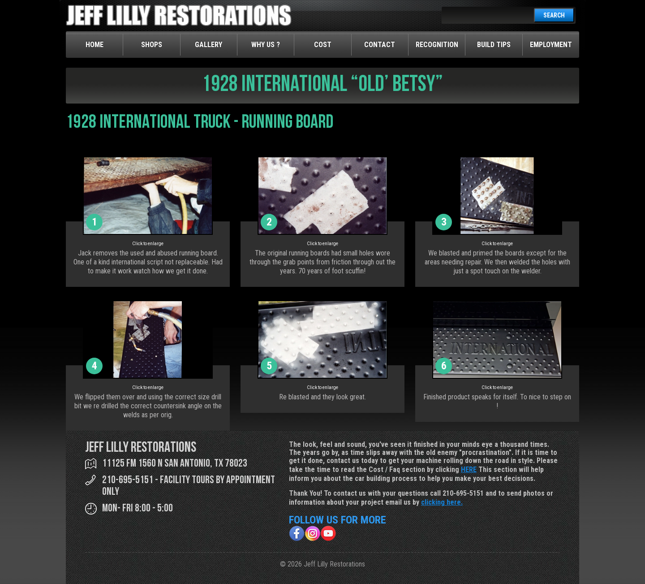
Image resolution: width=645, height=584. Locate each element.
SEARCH (554, 15)
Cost (322, 44)
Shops (151, 44)
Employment (551, 44)
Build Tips (494, 44)
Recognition (437, 44)
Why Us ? (265, 44)
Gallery (208, 44)
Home (94, 44)
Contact (379, 44)
